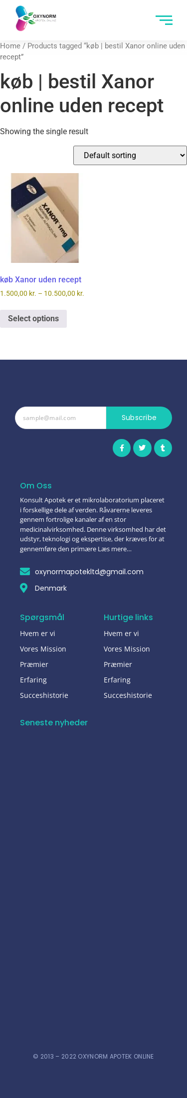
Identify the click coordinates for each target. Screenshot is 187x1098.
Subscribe (139, 418)
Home (10, 45)
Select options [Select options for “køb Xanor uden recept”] (33, 318)
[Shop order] (130, 155)
